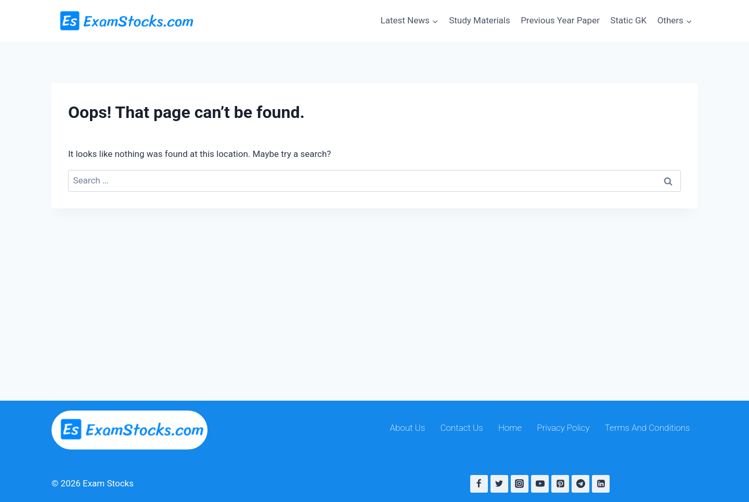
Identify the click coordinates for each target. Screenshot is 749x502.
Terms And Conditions (647, 427)
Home (510, 427)
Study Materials (479, 20)
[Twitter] (499, 484)
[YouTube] (540, 484)
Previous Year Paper (560, 20)
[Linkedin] (601, 484)
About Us (407, 427)
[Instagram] (519, 484)
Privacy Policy (563, 427)
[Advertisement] (374, 286)
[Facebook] (479, 484)
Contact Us (462, 427)
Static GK (628, 20)
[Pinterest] (560, 484)
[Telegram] (580, 484)
